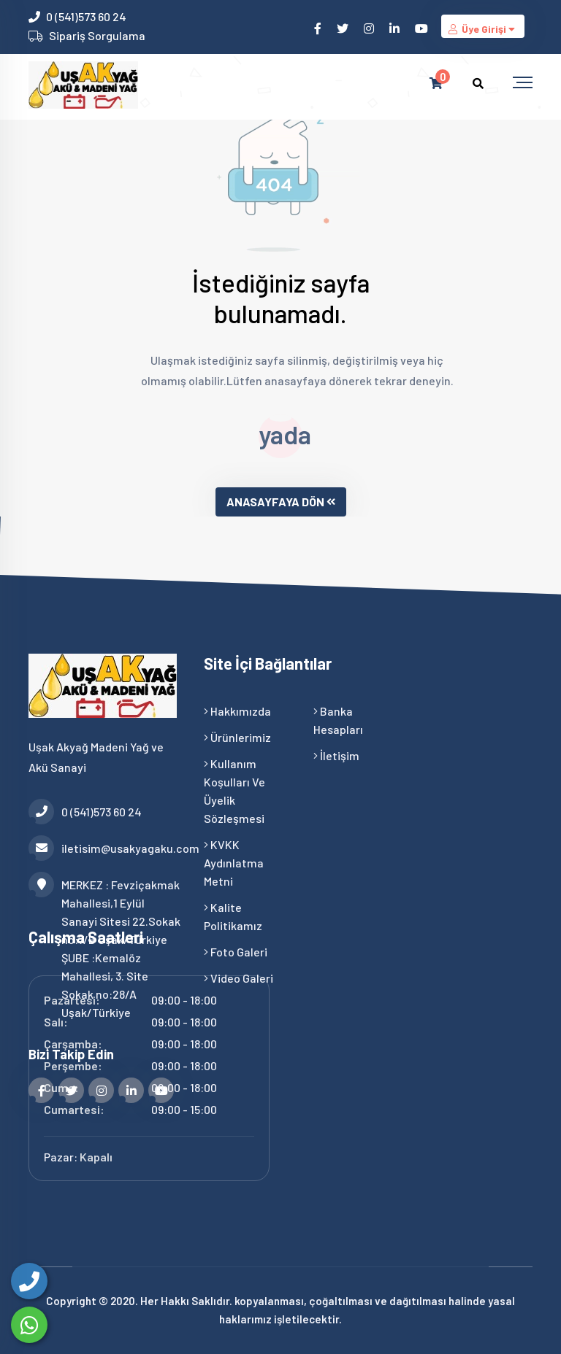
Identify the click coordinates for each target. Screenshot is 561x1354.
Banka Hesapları (338, 720)
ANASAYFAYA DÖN (280, 501)
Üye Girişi (483, 29)
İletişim (336, 755)
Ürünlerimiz (237, 737)
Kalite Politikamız (233, 916)
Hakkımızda (237, 711)
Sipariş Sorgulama (97, 35)
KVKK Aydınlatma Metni (234, 862)
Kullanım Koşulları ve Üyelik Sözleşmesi (234, 791)
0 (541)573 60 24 (86, 16)
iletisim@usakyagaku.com (105, 848)
